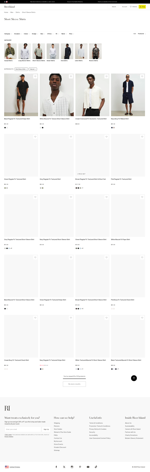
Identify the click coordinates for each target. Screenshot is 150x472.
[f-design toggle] (35, 33)
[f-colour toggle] (27, 33)
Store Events (58, 444)
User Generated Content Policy (99, 438)
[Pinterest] (80, 467)
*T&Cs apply (8, 434)
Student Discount (60, 447)
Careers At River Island (132, 429)
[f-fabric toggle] (64, 33)
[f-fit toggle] (57, 33)
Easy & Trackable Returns (75, 2)
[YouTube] (88, 467)
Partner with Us (130, 432)
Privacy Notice (9, 436)
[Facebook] (56, 467)
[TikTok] (96, 467)
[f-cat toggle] (8, 33)
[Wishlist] (35, 76)
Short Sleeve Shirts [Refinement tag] (21, 69)
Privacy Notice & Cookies (97, 429)
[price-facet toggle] (71, 33)
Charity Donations (131, 435)
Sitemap (57, 450)
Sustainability (129, 426)
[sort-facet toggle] (139, 33)
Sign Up (46, 429)
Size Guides (58, 429)
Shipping (57, 423)
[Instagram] (72, 467)
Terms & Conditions (96, 423)
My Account (58, 441)
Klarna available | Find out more (107, 2)
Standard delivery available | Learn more (42, 2)
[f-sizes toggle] (42, 33)
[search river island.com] (113, 6)
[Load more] (74, 384)
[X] (64, 467)
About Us (128, 423)
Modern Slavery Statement (134, 438)
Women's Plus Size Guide (62, 432)
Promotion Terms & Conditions (99, 426)
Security (92, 432)
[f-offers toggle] (50, 33)
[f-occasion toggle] (18, 33)
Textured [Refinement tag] (33, 69)
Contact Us (58, 438)
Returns (56, 426)
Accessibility (93, 435)
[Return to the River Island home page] (11, 7)
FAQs (56, 435)
